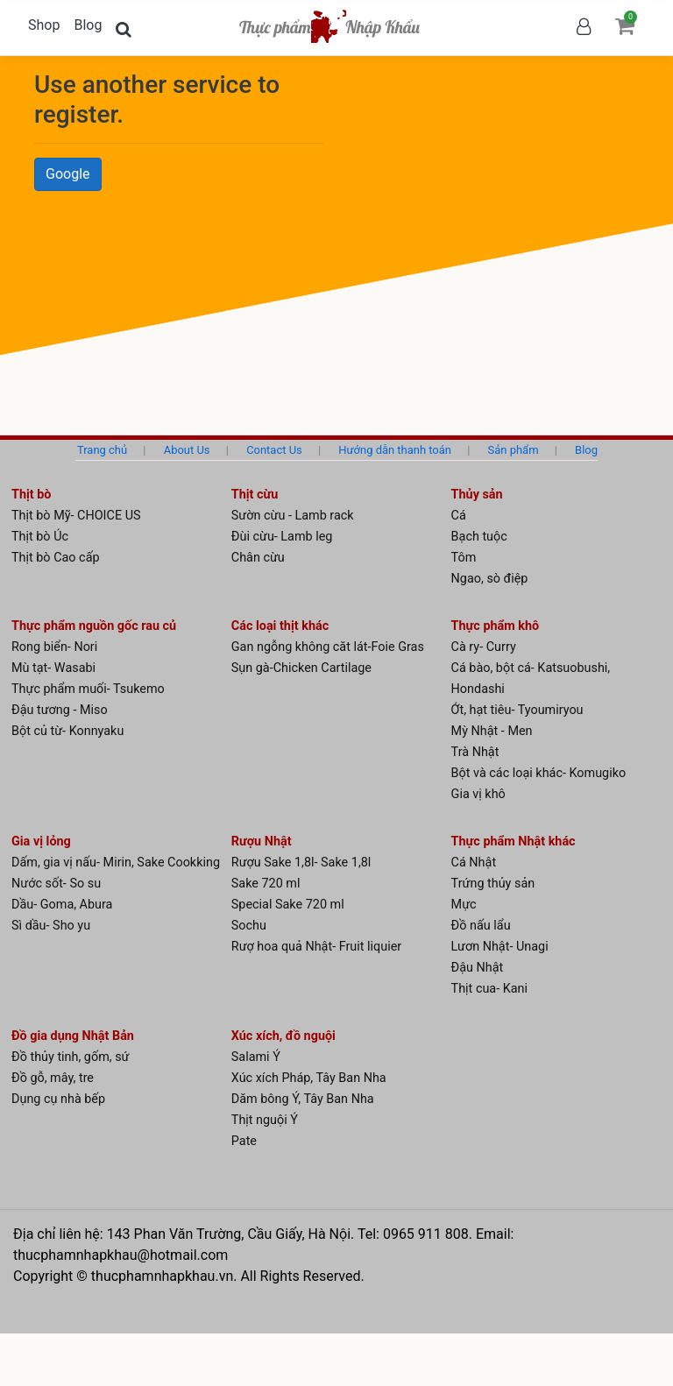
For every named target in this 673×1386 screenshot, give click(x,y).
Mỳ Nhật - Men (492, 731)
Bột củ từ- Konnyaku (67, 731)
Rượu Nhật (261, 841)
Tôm (464, 557)
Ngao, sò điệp (489, 578)
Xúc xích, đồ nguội (283, 1036)
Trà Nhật (475, 752)
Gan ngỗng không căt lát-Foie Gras (327, 647)
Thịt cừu (255, 494)
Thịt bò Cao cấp (55, 557)
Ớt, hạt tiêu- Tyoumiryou (517, 710)
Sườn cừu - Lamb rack (292, 515)
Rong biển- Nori (54, 647)
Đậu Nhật (477, 967)
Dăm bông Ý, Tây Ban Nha (302, 1099)
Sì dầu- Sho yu (50, 925)
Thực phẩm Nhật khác (513, 841)
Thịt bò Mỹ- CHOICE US (76, 515)
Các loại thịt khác (280, 626)
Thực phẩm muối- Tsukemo (88, 689)
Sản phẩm (513, 449)
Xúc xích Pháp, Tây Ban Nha (308, 1078)
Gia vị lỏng (41, 841)
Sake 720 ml (266, 883)
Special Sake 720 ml (287, 904)
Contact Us (274, 449)
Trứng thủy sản (493, 883)
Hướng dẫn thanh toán (394, 449)
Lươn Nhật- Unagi (500, 946)
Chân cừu (258, 557)
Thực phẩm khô (495, 626)
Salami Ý (255, 1057)
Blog (88, 25)
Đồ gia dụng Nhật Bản (72, 1036)
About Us (187, 449)
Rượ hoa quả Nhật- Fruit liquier (316, 946)
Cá (458, 515)
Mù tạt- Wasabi (53, 668)
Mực (464, 904)
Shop (44, 25)
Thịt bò (31, 494)
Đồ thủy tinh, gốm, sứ (70, 1057)
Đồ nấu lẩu (481, 925)
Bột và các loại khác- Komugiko (539, 773)
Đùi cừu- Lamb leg (282, 536)
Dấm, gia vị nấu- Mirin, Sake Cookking (115, 862)
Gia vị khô (478, 794)
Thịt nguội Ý (264, 1120)
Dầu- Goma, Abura (61, 904)
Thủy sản (477, 494)
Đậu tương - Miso (59, 710)
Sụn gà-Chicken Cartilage (301, 668)
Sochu (248, 925)
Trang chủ (102, 449)
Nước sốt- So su (56, 883)
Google (68, 174)
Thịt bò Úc (39, 536)
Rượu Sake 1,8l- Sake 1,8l (301, 862)
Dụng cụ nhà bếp (58, 1099)
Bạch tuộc (479, 536)
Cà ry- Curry (483, 647)
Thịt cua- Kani (489, 988)
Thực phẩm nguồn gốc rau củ (93, 626)
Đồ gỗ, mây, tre (52, 1078)
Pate (244, 1141)
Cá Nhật (474, 862)
